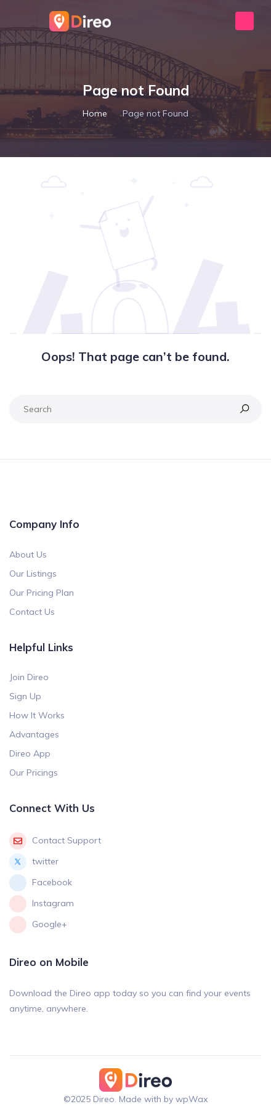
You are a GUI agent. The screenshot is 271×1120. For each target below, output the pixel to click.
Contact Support (55, 841)
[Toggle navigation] (19, 21)
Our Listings (33, 573)
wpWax (192, 1099)
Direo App (30, 753)
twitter (34, 861)
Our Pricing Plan (41, 592)
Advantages (34, 734)
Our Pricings (33, 772)
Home (95, 113)
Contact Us (32, 611)
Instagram (41, 903)
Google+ (38, 924)
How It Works (37, 715)
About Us (28, 554)
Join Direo (29, 677)
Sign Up (25, 696)
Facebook (40, 882)
